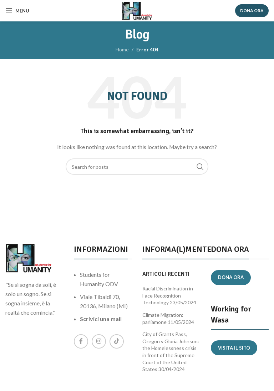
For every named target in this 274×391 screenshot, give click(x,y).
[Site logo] (137, 10)
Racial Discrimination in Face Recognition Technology (167, 295)
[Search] (137, 166)
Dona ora (231, 277)
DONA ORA (252, 10)
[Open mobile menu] (17, 11)
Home (122, 49)
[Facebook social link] (81, 341)
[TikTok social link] (117, 341)
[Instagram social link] (99, 341)
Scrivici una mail (101, 318)
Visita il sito (234, 348)
